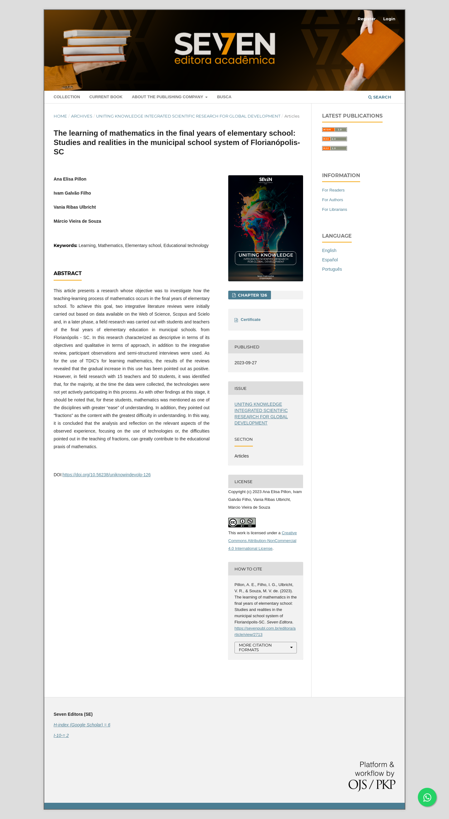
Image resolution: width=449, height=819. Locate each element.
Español (330, 259)
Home (60, 116)
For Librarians (334, 209)
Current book (106, 96)
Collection (67, 96)
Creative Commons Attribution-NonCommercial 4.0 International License (262, 541)
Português (332, 269)
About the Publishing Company (168, 96)
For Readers (333, 190)
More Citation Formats (255, 647)
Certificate (251, 319)
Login (389, 18)
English (329, 250)
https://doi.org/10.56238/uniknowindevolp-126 (107, 474)
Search (379, 96)
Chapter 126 (252, 295)
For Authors (332, 199)
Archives (81, 116)
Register (367, 18)
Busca (224, 96)
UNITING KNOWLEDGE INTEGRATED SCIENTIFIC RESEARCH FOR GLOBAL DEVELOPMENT (188, 116)
